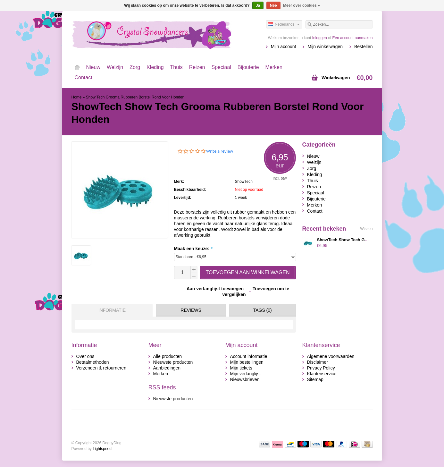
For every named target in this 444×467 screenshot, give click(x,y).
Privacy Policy (321, 367)
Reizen (197, 67)
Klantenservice (322, 373)
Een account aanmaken (352, 38)
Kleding (155, 67)
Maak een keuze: (193, 248)
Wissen (366, 228)
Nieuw (93, 67)
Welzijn (115, 67)
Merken (273, 67)
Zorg (135, 67)
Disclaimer (317, 362)
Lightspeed (102, 448)
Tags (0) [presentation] (262, 310)
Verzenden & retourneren (101, 367)
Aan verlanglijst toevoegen (213, 288)
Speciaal (221, 67)
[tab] (110, 310)
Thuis (176, 67)
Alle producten (167, 356)
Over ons (85, 356)
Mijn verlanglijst (245, 373)
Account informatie (248, 356)
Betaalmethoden (92, 362)
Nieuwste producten (173, 362)
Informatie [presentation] (112, 310)
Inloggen (319, 38)
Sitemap (315, 379)
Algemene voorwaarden (331, 356)
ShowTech (244, 181)
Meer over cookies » (301, 5)
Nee (273, 5)
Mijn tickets (241, 367)
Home (77, 67)
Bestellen (363, 46)
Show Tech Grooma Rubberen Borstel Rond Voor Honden (135, 97)
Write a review (219, 151)
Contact (83, 77)
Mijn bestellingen (247, 362)
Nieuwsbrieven (245, 379)
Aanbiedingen (167, 367)
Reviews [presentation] (190, 310)
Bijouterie (248, 67)
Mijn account (283, 46)
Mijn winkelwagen (325, 46)
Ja (258, 5)
